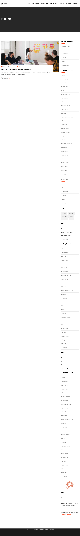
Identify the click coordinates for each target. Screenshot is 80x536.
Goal (63, 90)
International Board (66, 102)
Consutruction (65, 50)
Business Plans (66, 46)
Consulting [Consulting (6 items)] (71, 213)
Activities (64, 113)
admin (14, 66)
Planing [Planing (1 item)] (71, 219)
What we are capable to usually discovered (16, 69)
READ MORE (65, 239)
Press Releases (66, 132)
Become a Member (67, 143)
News (63, 61)
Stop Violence (65, 162)
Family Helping (65, 53)
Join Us (60, 3)
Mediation (64, 170)
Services (68, 3)
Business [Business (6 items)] (64, 213)
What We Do (44, 3)
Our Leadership (66, 94)
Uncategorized (65, 65)
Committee (65, 98)
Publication (53, 3)
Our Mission (65, 86)
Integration (64, 166)
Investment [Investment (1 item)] (64, 219)
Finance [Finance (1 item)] (71, 216)
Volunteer (64, 147)
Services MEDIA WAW (67, 117)
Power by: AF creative (66, 514)
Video (63, 136)
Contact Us (75, 3)
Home (28, 3)
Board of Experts (66, 105)
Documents (65, 151)
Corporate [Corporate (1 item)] (64, 216)
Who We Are (35, 3)
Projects (64, 121)
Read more (6, 78)
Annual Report (65, 128)
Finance (21, 66)
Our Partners (65, 155)
